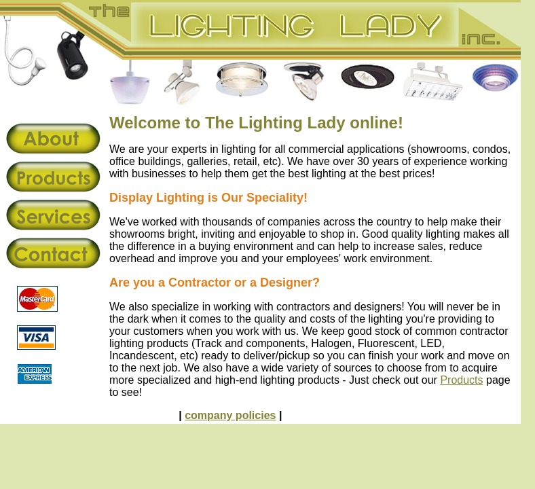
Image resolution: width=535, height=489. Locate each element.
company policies (230, 415)
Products (461, 380)
